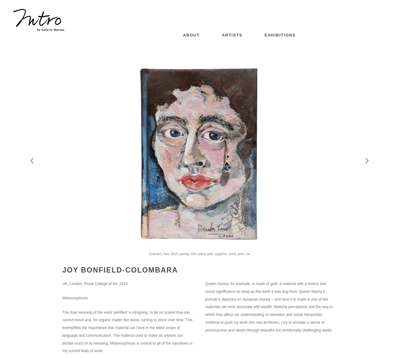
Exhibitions (280, 35)
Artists (232, 35)
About (191, 35)
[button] (32, 161)
